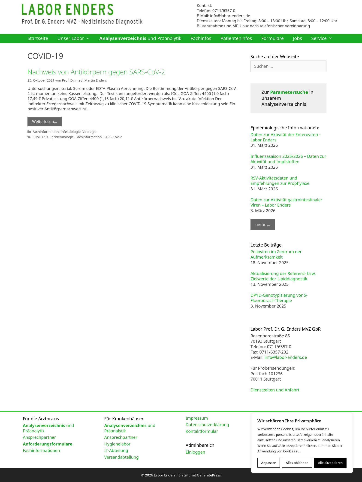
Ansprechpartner (39, 437)
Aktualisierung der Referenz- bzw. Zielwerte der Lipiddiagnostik (283, 276)
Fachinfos (201, 38)
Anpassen (268, 463)
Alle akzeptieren (330, 463)
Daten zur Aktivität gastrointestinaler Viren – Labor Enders (286, 202)
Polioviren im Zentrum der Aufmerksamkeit (276, 254)
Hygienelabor (117, 444)
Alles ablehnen (297, 463)
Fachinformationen (41, 450)
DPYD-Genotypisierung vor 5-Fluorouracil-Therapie (279, 297)
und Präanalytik (140, 38)
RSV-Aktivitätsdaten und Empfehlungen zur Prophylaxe (279, 180)
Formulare (272, 38)
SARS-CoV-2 (112, 136)
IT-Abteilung (116, 450)
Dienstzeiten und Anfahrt (274, 390)
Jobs (297, 38)
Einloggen (195, 452)
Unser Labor (76, 38)
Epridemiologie (61, 136)
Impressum (197, 418)
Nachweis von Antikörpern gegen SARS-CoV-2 (97, 71)
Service (324, 38)
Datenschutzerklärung (207, 424)
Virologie (88, 131)
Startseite (37, 38)
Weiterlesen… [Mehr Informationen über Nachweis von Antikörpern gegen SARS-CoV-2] (44, 121)
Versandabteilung (121, 457)
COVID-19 (40, 136)
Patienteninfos (236, 38)
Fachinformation (45, 131)
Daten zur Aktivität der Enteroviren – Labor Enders (285, 137)
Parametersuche (289, 92)
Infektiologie (70, 131)
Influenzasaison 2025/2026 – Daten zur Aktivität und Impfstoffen (288, 158)
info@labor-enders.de (230, 15)
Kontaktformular (202, 431)
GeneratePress (209, 475)
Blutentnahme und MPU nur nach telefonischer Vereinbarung (253, 25)
